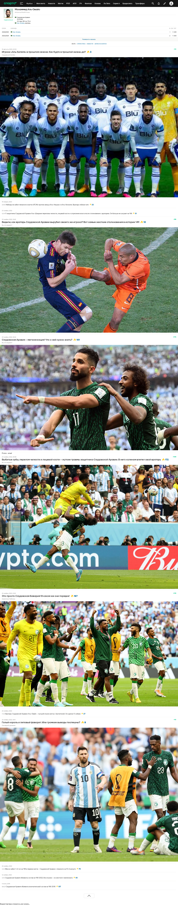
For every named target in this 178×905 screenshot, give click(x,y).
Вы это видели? (7, 225)
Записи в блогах (101, 44)
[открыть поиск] (153, 3)
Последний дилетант (8, 725)
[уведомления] (159, 3)
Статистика (81, 44)
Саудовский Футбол (8, 55)
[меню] (21, 3)
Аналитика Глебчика (8, 599)
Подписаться (8, 20)
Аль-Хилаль (21, 23)
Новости (90, 44)
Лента (74, 44)
